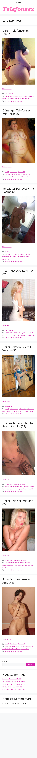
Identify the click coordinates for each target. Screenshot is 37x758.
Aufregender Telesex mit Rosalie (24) (14, 681)
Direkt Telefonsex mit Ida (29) (16, 32)
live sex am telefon (11, 486)
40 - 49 (7, 644)
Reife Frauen (21, 484)
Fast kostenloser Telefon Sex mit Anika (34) (18, 424)
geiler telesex (24, 646)
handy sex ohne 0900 (26, 333)
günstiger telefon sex (11, 333)
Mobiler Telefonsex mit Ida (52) (12, 687)
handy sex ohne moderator (13, 174)
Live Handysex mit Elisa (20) (17, 272)
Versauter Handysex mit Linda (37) (13, 684)
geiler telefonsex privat (12, 646)
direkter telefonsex (11, 563)
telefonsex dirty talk (13, 411)
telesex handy (29, 335)
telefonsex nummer (26, 411)
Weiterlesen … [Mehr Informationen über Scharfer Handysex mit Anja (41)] (6, 639)
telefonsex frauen (23, 98)
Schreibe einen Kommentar (13, 101)
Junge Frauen (9, 94)
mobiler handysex (23, 486)
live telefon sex (23, 96)
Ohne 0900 (21, 172)
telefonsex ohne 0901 (27, 489)
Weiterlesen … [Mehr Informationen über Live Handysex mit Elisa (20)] (6, 325)
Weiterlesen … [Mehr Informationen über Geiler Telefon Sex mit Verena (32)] (6, 401)
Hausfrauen (8, 406)
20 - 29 (7, 252)
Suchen (4, 662)
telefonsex (5, 177)
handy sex (8, 254)
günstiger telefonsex (11, 96)
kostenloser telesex (18, 254)
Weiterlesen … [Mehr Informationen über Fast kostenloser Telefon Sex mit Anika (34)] (6, 479)
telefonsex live (24, 177)
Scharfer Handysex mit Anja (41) (17, 580)
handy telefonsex (14, 649)
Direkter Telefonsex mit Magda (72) (13, 690)
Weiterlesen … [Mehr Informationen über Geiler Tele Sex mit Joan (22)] (6, 555)
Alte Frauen (13, 172)
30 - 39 (7, 484)
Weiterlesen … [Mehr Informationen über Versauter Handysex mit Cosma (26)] (6, 247)
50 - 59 (7, 172)
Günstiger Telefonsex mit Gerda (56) (16, 112)
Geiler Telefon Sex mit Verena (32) (16, 348)
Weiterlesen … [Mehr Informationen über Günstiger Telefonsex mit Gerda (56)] (6, 167)
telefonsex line (14, 177)
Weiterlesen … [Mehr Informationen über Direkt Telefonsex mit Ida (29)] (6, 89)
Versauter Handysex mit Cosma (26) (18, 190)
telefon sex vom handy (12, 489)
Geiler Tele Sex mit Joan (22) (17, 502)
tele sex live (13, 98)
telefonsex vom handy (18, 335)
